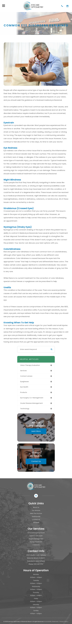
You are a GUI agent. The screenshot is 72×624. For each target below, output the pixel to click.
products (23, 392)
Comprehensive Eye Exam (36, 533)
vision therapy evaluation (30, 365)
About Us (36, 507)
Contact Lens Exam (36, 536)
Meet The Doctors (36, 513)
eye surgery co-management (31, 398)
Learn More (36, 431)
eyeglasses (24, 381)
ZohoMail (36, 522)
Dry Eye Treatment (36, 542)
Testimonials (36, 516)
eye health (24, 387)
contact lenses (26, 376)
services (23, 371)
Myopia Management (36, 539)
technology (24, 408)
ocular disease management (31, 403)
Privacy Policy (64, 621)
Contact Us (36, 461)
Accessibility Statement (51, 621)
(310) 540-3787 (38, 564)
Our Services (36, 510)
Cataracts (36, 545)
